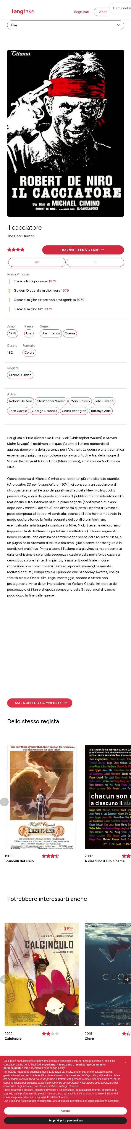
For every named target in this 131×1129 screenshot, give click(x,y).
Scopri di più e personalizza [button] (65, 1120)
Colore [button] (29, 353)
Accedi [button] (104, 12)
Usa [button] (29, 333)
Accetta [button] (65, 1110)
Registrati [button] (81, 12)
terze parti (61, 1071)
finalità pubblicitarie (25, 1082)
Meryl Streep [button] (80, 401)
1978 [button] (12, 333)
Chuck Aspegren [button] (74, 411)
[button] (83, 249)
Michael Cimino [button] (20, 375)
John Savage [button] (104, 401)
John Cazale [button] (18, 411)
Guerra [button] (70, 333)
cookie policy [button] (57, 1068)
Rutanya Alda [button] (101, 411)
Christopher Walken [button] (51, 401)
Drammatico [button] (51, 333)
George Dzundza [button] (44, 411)
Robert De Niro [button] (20, 401)
